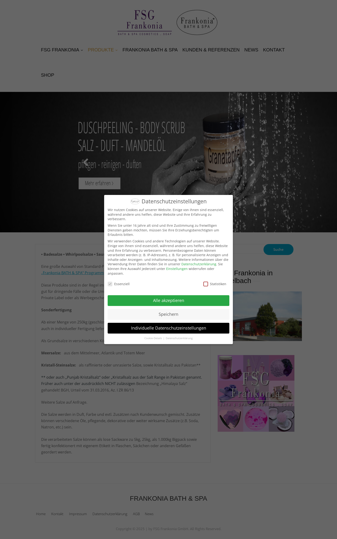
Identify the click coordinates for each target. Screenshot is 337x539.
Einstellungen (177, 268)
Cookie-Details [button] (153, 338)
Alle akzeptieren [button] (168, 300)
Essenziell (119, 284)
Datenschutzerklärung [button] (179, 338)
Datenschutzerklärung (198, 264)
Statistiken (214, 284)
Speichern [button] (168, 314)
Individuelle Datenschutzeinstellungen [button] (168, 328)
